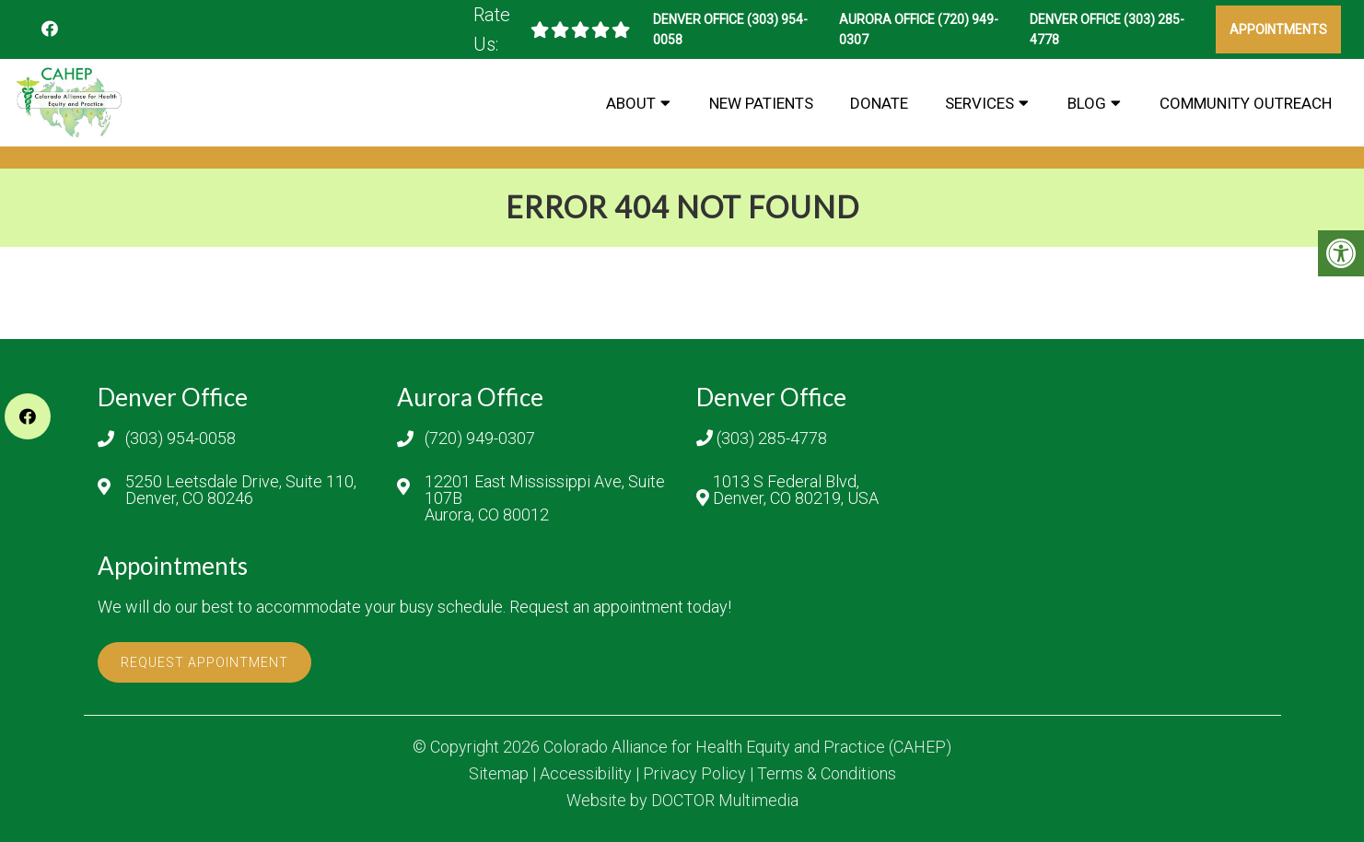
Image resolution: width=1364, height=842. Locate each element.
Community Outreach (1246, 103)
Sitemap (499, 774)
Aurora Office (888, 19)
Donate (879, 103)
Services (979, 103)
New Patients (761, 103)
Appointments (1278, 29)
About (631, 103)
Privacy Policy (694, 774)
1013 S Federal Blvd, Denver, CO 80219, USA (796, 490)
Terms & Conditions (826, 774)
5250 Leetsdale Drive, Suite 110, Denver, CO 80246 (240, 490)
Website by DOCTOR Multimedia (682, 800)
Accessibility (586, 774)
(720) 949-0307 (480, 438)
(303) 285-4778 (772, 438)
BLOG (1086, 103)
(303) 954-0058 (180, 438)
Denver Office (700, 19)
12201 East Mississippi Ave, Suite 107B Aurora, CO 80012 (545, 498)
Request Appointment (204, 662)
